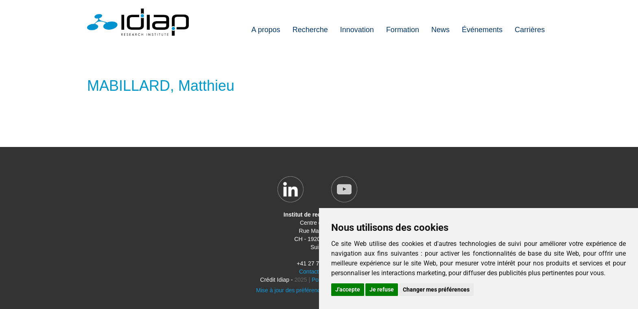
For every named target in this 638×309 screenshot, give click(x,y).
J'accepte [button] (347, 289)
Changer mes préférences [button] (436, 289)
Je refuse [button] (381, 289)
